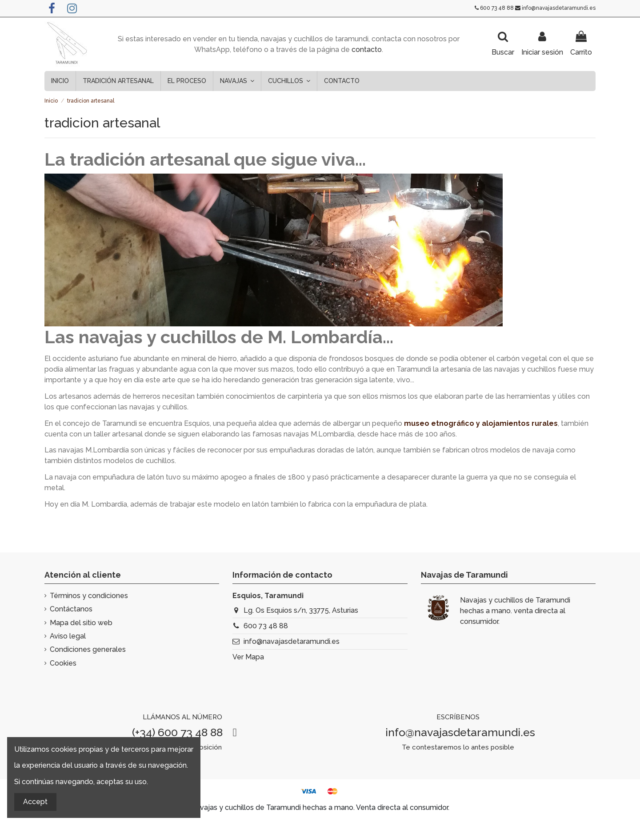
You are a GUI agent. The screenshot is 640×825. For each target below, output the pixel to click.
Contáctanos (71, 609)
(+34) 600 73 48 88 (177, 732)
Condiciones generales (88, 649)
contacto (367, 49)
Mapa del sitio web (81, 623)
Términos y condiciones (89, 595)
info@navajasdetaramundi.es (559, 8)
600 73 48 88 (497, 8)
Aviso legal (68, 636)
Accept (35, 801)
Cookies (63, 663)
